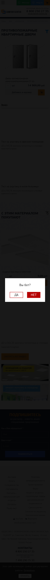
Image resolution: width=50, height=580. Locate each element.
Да (16, 295)
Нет (34, 295)
